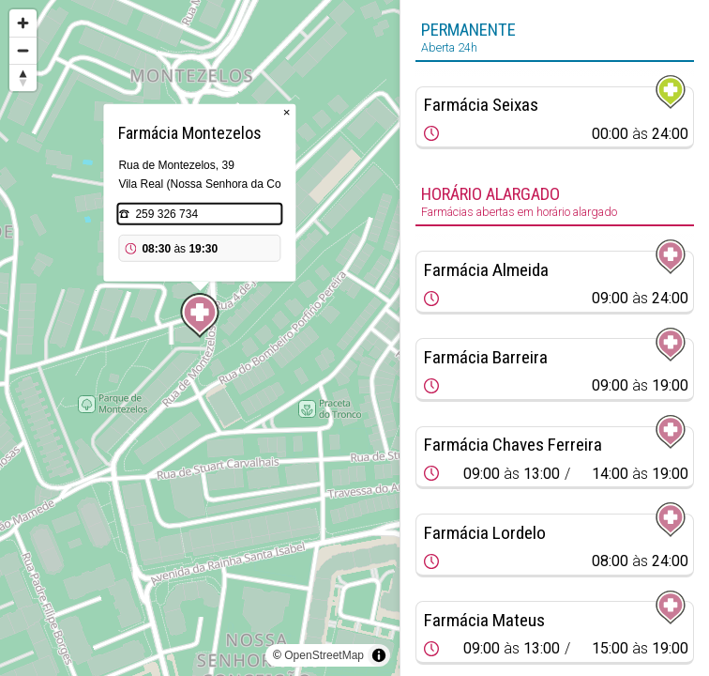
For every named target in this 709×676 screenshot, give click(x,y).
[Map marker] (199, 315)
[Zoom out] (23, 50)
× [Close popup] (287, 112)
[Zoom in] (23, 23)
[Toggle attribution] (379, 655)
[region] (200, 338)
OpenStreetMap (324, 655)
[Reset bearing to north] (23, 77)
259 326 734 (166, 214)
